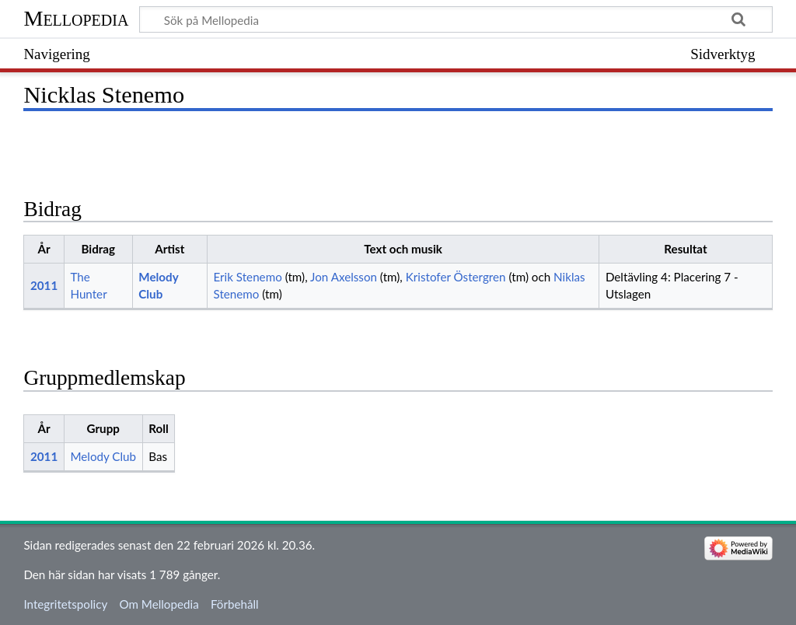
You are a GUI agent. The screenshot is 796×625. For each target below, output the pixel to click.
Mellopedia (75, 18)
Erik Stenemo (247, 277)
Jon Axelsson (343, 277)
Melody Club (103, 456)
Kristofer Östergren (456, 277)
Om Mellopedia (158, 604)
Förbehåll (235, 604)
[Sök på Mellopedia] (455, 19)
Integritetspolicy (65, 604)
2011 (44, 285)
